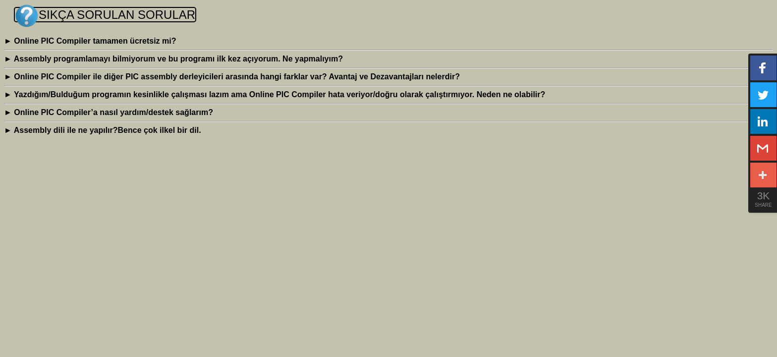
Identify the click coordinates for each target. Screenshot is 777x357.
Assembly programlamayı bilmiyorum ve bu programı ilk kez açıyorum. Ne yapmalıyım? (173, 59)
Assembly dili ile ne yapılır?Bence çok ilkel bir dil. (102, 130)
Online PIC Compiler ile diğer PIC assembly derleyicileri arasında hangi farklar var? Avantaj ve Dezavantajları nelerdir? (232, 76)
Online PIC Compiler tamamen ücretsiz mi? (90, 41)
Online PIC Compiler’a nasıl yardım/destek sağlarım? (108, 112)
